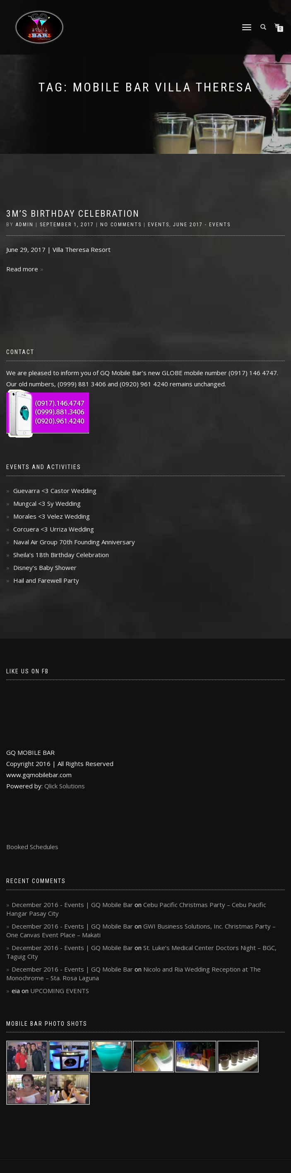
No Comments (121, 224)
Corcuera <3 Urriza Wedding (53, 529)
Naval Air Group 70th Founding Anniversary (74, 542)
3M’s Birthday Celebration (72, 213)
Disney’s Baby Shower (45, 567)
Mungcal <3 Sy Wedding (47, 503)
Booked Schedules (32, 847)
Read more (22, 269)
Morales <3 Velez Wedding (51, 516)
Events (158, 224)
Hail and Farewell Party (46, 580)
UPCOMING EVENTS (59, 990)
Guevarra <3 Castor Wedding (54, 490)
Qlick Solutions (64, 786)
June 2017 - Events (202, 224)
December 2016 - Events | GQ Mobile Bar (72, 904)
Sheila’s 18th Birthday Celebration (61, 555)
